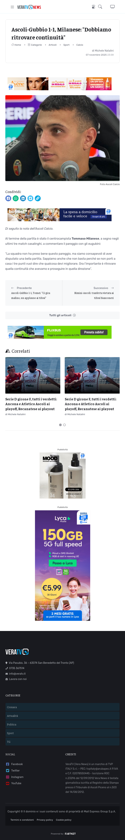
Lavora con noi (16, 679)
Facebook (14, 764)
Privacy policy (45, 819)
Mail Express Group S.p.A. (100, 811)
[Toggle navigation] (12, 7)
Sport (66, 44)
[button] (101, 7)
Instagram (15, 777)
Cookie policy (63, 819)
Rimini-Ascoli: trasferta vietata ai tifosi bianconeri (94, 295)
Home (16, 44)
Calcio (79, 44)
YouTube (13, 783)
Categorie (35, 44)
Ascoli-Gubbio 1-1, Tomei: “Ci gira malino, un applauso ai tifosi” (30, 295)
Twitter (13, 770)
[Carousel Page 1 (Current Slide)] (60, 425)
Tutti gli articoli (62, 315)
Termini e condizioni (22, 819)
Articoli (53, 44)
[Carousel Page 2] (64, 425)
